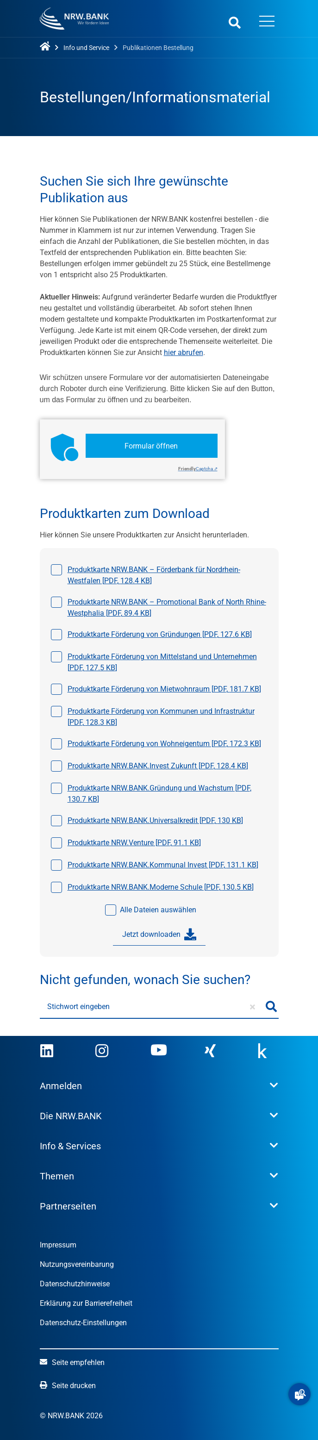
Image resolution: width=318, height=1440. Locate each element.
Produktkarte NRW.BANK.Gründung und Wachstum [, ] (159, 794)
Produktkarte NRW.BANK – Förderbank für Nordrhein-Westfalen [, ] (154, 575)
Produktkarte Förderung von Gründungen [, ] (160, 634)
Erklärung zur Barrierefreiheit (86, 1303)
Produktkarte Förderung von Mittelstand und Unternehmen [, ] (162, 662)
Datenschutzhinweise (75, 1283)
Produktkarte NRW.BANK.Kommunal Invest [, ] (163, 864)
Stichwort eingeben (78, 1006)
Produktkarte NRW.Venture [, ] (134, 842)
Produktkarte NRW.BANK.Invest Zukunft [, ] (158, 765)
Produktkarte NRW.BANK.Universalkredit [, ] (155, 820)
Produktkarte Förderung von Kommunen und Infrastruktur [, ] (161, 717)
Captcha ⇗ (198, 468)
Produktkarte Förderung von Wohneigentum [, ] (164, 743)
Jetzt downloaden (159, 935)
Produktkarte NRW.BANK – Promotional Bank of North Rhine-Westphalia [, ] (167, 607)
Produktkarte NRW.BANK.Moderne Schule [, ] (161, 887)
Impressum (58, 1245)
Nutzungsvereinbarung (77, 1264)
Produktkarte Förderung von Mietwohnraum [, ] (164, 689)
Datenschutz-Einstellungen (83, 1322)
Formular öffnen (151, 446)
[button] (299, 1394)
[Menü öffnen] (267, 22)
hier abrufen (183, 352)
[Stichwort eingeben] (152, 1007)
